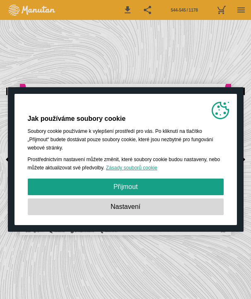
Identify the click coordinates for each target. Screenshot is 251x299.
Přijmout (125, 186)
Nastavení (125, 206)
